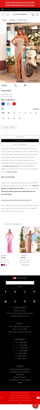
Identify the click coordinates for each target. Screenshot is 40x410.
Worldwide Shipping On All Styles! (20, 5)
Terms (20, 388)
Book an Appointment (20, 375)
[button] (37, 14)
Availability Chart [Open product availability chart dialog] (11, 128)
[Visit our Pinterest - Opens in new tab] (34, 297)
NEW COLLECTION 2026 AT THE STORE (20, 2)
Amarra (12, 20)
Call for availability (20, 147)
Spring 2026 (22, 20)
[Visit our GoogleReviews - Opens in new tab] (34, 307)
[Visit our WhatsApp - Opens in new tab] (15, 307)
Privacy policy (20, 383)
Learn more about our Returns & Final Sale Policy (16, 204)
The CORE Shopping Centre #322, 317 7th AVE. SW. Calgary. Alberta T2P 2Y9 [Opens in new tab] (20, 334)
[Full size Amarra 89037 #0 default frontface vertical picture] (20, 53)
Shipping (20, 380)
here (20, 408)
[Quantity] (4, 133)
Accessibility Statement (20, 386)
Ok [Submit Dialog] (38, 403)
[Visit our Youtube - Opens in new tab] (6, 307)
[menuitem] (20, 9)
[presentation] (10, 243)
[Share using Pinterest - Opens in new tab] (25, 85)
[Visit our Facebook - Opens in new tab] (6, 297)
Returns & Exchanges (20, 378)
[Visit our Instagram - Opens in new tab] (15, 297)
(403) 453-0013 (12, 175)
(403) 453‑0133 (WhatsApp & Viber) (20, 319)
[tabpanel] (20, 53)
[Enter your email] (20, 287)
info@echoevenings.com (11, 170)
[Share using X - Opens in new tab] (16, 85)
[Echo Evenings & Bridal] (20, 14)
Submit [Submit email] (20, 292)
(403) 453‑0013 (20, 316)
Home (4, 20)
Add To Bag (20, 138)
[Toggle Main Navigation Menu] (3, 14)
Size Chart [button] (35, 109)
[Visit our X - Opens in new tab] (25, 297)
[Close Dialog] (1, 403)
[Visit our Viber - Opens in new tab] (25, 307)
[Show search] (7, 14)
